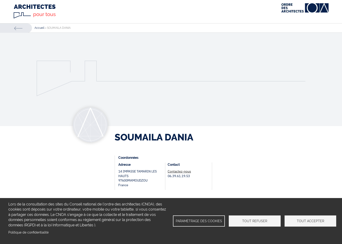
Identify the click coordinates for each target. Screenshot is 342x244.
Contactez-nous (179, 171)
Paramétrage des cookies (199, 221)
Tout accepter (310, 221)
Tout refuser (254, 221)
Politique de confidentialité (28, 232)
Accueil (39, 27)
